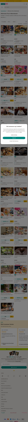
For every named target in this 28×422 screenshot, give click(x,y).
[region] (14, 134)
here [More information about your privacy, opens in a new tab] (21, 132)
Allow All (14, 137)
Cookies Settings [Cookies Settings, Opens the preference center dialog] (14, 134)
